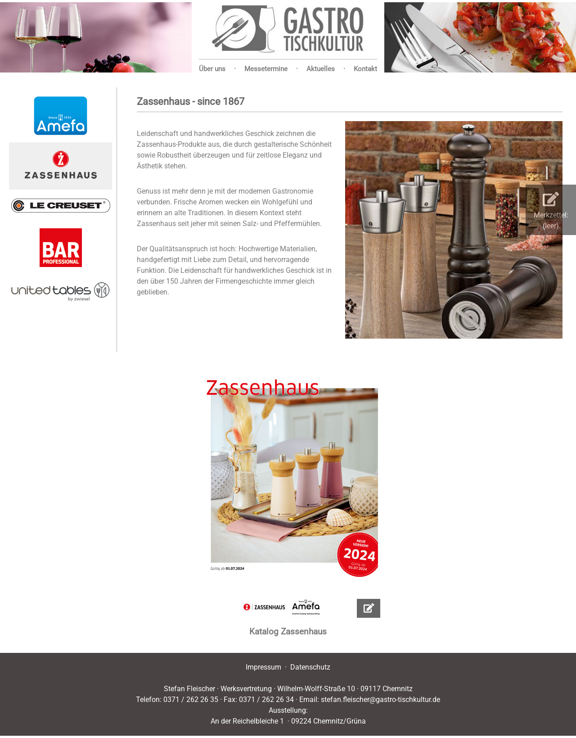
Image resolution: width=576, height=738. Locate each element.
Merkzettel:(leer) (551, 211)
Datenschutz (310, 667)
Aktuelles (320, 69)
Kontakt (365, 69)
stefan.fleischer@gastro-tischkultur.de (380, 699)
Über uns (212, 69)
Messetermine (266, 69)
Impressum (263, 667)
